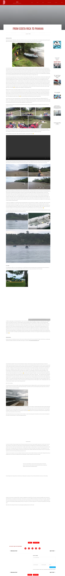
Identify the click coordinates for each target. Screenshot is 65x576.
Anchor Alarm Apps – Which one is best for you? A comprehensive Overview (57, 106)
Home (32, 2)
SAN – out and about (57, 92)
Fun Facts (56, 2)
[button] (25, 548)
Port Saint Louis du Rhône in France (57, 123)
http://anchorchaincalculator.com (34, 340)
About (37, 2)
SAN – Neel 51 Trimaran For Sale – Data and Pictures (57, 76)
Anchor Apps (49, 2)
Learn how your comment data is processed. (49, 569)
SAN (17, 2)
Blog (43, 2)
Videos (62, 2)
